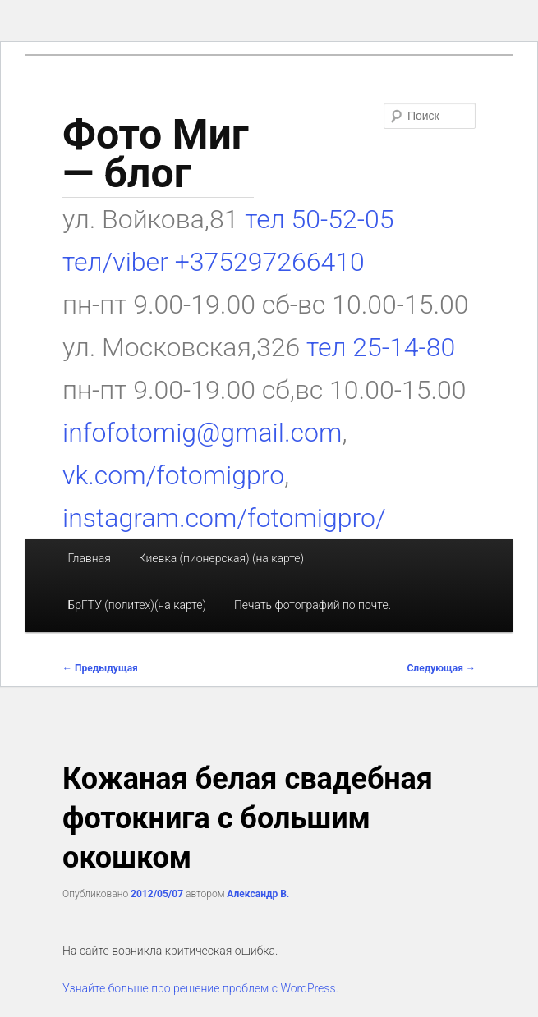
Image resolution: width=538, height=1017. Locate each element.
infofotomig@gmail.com (202, 432)
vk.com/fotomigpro (173, 475)
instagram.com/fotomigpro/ (224, 518)
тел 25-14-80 (380, 347)
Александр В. (258, 894)
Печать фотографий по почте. (312, 605)
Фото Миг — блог (155, 154)
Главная (88, 558)
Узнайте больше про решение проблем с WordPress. (200, 988)
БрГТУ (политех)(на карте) (136, 605)
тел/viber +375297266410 (213, 261)
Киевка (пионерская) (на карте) (221, 558)
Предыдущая (100, 668)
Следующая (441, 668)
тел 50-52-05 (315, 219)
